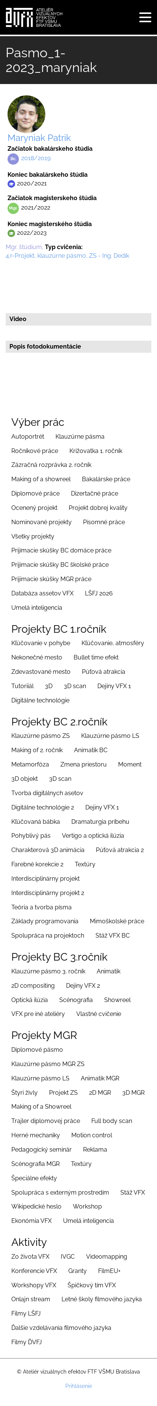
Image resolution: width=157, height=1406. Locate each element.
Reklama (95, 1149)
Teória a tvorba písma (41, 907)
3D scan (75, 686)
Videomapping (106, 1256)
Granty (77, 1270)
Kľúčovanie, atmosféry (113, 643)
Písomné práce (104, 522)
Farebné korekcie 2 (37, 864)
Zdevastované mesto (41, 671)
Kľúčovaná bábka (35, 821)
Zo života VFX (30, 1256)
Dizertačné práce (94, 493)
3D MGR (133, 1092)
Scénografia (76, 1000)
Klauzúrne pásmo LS (110, 735)
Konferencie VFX (34, 1270)
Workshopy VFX (33, 1285)
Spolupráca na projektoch (47, 935)
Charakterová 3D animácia (48, 850)
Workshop (87, 1206)
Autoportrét (27, 436)
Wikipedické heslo (36, 1206)
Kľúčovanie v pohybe (40, 643)
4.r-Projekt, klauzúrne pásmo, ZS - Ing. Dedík (67, 255)
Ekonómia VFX (31, 1220)
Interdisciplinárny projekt (45, 878)
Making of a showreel (41, 479)
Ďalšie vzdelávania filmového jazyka (61, 1327)
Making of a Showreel (41, 1106)
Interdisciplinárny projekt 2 (47, 893)
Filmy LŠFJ (26, 1313)
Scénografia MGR (35, 1163)
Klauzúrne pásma (80, 436)
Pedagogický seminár (41, 1149)
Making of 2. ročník (37, 750)
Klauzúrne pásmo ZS (40, 735)
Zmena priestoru (83, 764)
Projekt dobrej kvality (98, 507)
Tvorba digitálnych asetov (47, 793)
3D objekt (24, 778)
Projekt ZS (63, 1092)
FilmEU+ (109, 1270)
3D (48, 686)
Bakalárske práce (106, 479)
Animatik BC (91, 750)
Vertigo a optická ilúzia (93, 835)
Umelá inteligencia (36, 607)
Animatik (108, 971)
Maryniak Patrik (39, 137)
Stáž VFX (132, 1192)
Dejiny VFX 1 (114, 686)
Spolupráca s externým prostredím (60, 1192)
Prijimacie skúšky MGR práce (51, 579)
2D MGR (100, 1092)
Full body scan (111, 1120)
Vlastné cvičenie (98, 1013)
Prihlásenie (78, 1386)
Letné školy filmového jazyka (102, 1299)
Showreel (117, 1000)
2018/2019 (36, 158)
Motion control (91, 1135)
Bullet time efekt (96, 657)
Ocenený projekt (34, 507)
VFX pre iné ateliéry (38, 1013)
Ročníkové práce (34, 450)
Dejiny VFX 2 (83, 985)
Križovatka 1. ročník (95, 450)
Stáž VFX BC (112, 935)
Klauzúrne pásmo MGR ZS (48, 1064)
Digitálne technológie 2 (42, 807)
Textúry (85, 864)
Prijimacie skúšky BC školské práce (60, 564)
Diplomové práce (35, 493)
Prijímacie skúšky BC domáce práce (61, 550)
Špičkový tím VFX (92, 1285)
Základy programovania (44, 921)
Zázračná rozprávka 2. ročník (51, 464)
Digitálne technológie (40, 700)
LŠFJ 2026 (99, 593)
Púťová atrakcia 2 (120, 850)
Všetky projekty (32, 536)
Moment (130, 764)
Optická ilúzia (29, 1000)
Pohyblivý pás (31, 835)
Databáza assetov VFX (42, 593)
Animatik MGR (100, 1078)
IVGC (68, 1256)
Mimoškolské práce (117, 921)
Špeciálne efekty (34, 1178)
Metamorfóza (30, 764)
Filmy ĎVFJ (26, 1342)
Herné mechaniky (35, 1135)
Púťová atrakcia (103, 671)
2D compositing (33, 985)
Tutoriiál (22, 686)
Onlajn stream (30, 1299)
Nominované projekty (41, 522)
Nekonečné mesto (36, 657)
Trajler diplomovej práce (45, 1120)
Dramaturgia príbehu (100, 821)
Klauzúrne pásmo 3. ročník (48, 971)
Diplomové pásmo (37, 1049)
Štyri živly (24, 1092)
